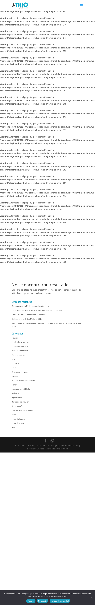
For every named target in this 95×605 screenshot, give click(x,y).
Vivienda (15, 427)
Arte (13, 359)
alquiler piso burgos (20, 346)
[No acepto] (91, 597)
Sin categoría (17, 406)
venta (14, 414)
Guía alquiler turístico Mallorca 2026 (27, 319)
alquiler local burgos (20, 342)
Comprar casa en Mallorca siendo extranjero (30, 306)
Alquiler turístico (19, 355)
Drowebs (63, 448)
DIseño (15, 367)
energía (15, 376)
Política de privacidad (60, 601)
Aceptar (31, 601)
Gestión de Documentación (23, 380)
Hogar (14, 385)
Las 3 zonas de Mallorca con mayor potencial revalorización (37, 310)
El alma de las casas (20, 372)
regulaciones (17, 397)
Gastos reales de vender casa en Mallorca (29, 314)
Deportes (15, 363)
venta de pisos (18, 423)
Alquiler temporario (20, 350)
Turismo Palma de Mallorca (23, 410)
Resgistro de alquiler (20, 402)
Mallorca (15, 393)
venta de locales (18, 419)
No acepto (42, 601)
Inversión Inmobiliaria (21, 389)
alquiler (15, 338)
